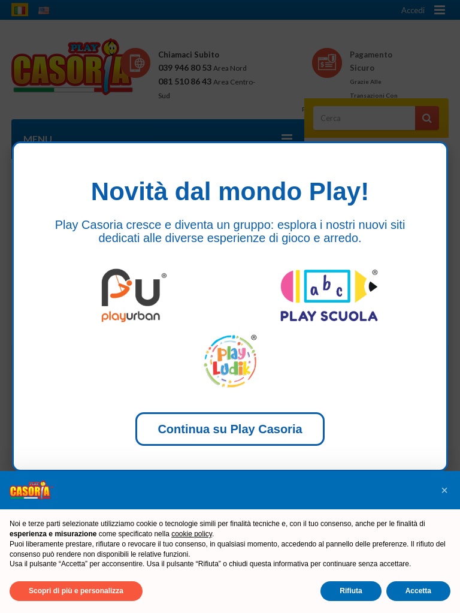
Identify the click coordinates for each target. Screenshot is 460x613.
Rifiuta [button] (351, 591)
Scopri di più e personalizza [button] (76, 591)
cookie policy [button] (191, 534)
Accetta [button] (418, 591)
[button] (444, 490)
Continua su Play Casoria (230, 429)
